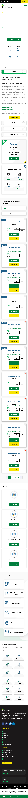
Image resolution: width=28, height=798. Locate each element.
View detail (14, 505)
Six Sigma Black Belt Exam (7, 109)
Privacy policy (6, 739)
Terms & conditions (7, 744)
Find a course (7, 763)
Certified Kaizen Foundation (9, 756)
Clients (4, 733)
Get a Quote (24, 1)
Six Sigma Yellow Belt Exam (7, 106)
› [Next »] (21, 477)
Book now (14, 238)
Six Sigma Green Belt (14, 222)
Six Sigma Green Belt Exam (7, 107)
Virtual (14, 224)
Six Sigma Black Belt (14, 519)
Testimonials (6, 731)
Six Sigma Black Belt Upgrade (14, 539)
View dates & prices (14, 39)
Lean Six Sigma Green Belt (8, 750)
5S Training (5, 754)
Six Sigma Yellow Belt (14, 500)
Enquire (14, 158)
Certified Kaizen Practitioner (9, 759)
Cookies (5, 742)
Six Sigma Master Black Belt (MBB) (14, 559)
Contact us (5, 735)
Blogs (4, 737)
